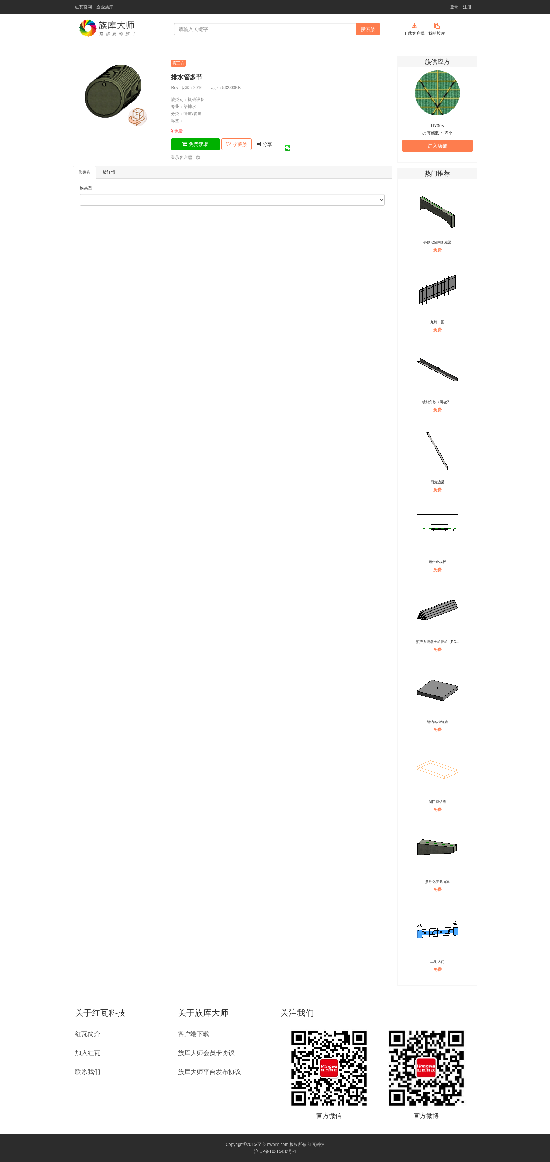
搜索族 (368, 29)
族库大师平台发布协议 (209, 1071)
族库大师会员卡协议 (206, 1052)
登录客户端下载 (185, 157)
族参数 (84, 172)
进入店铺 (437, 146)
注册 (467, 7)
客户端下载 (193, 1034)
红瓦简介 (87, 1034)
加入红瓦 (87, 1052)
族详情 (109, 172)
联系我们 (87, 1071)
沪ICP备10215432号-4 (275, 1151)
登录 (454, 7)
